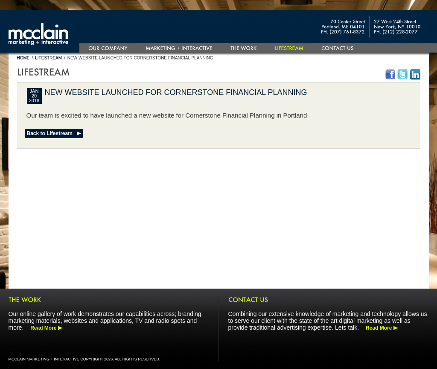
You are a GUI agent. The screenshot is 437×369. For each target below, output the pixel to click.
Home (23, 58)
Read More (43, 328)
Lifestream (48, 58)
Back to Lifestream (50, 133)
